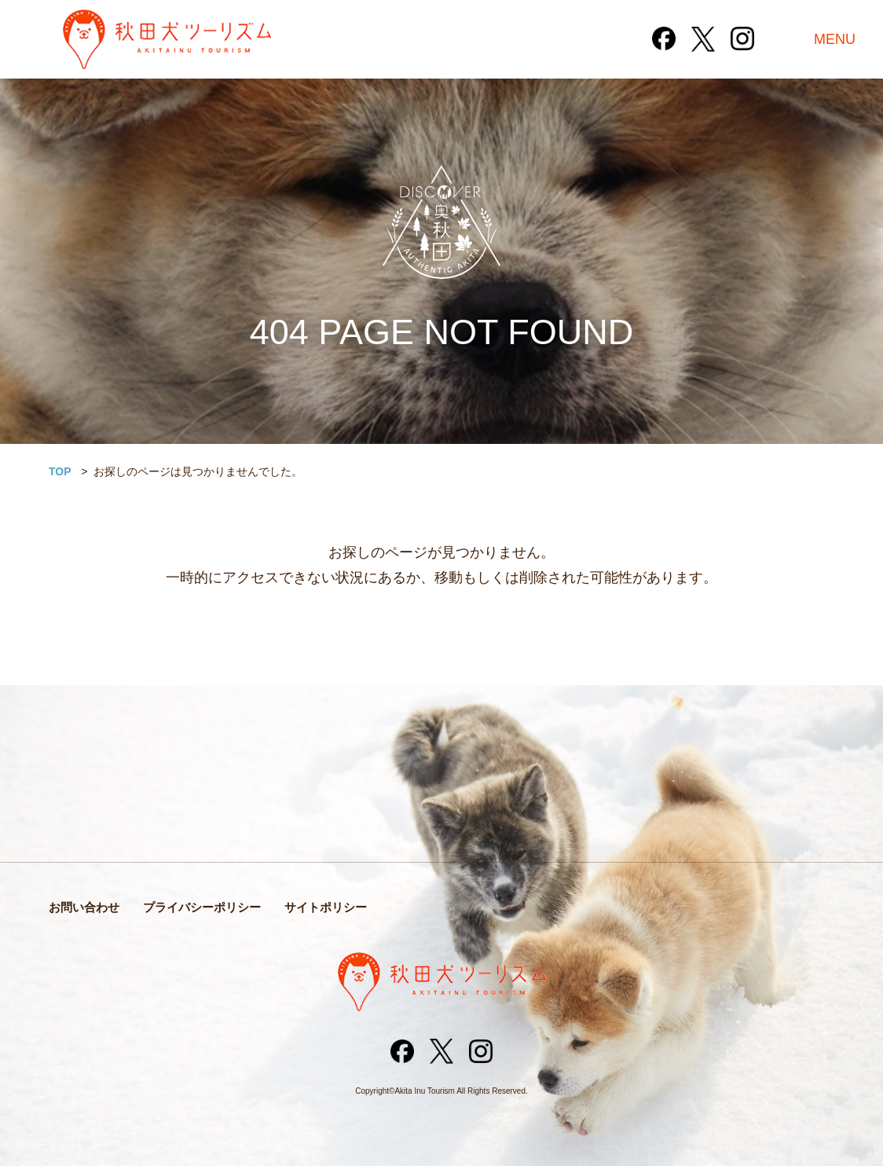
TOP (60, 471)
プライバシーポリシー (202, 907)
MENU (835, 39)
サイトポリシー (325, 907)
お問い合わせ (84, 907)
